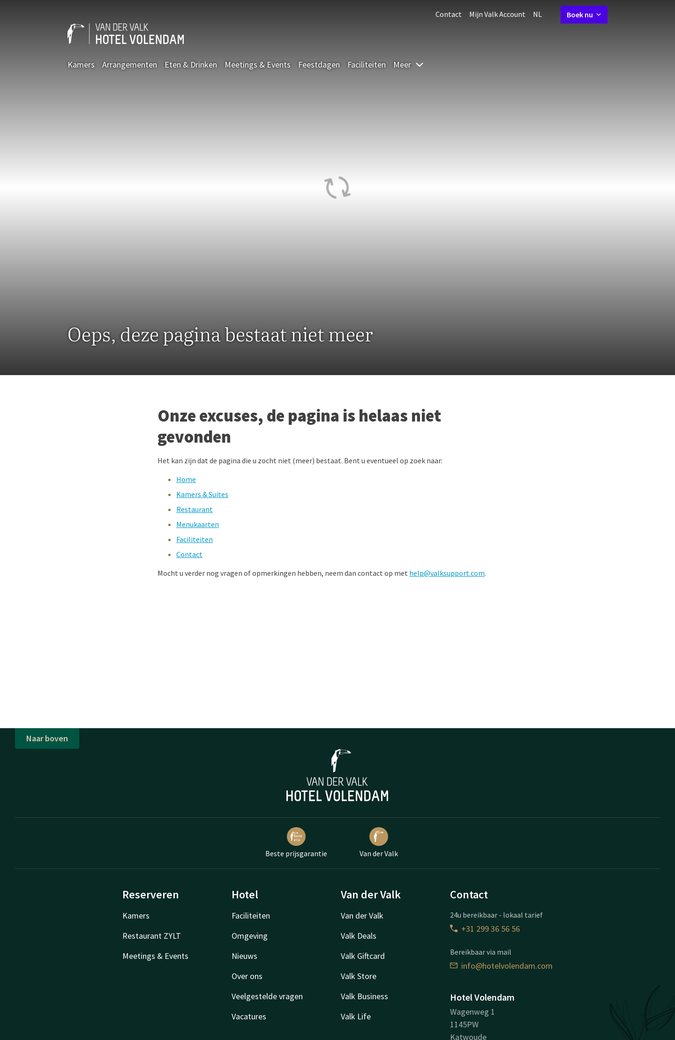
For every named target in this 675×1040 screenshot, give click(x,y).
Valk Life (356, 1016)
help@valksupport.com (447, 573)
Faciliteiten (366, 64)
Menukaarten (197, 524)
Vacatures (249, 1016)
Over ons (247, 976)
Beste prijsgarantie (296, 842)
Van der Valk (379, 842)
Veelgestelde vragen (267, 996)
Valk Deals (358, 935)
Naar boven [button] (47, 738)
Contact (448, 14)
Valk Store (358, 976)
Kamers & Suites (202, 494)
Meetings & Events (258, 64)
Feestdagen (319, 64)
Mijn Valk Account (497, 14)
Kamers (81, 64)
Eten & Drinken (191, 64)
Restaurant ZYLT (151, 935)
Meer (408, 64)
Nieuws (244, 955)
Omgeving (250, 935)
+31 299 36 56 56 (485, 928)
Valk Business (364, 996)
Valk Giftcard (363, 955)
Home (186, 479)
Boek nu (584, 14)
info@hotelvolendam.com (501, 965)
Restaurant (194, 509)
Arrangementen (129, 64)
